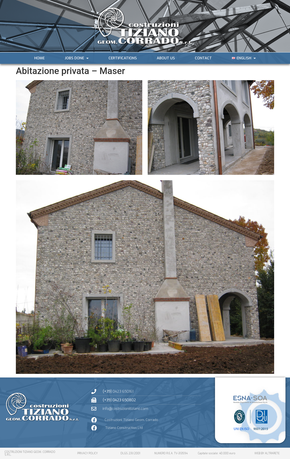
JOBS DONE (77, 58)
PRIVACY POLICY (87, 453)
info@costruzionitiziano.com (125, 408)
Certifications (123, 58)
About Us (166, 58)
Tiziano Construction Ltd (124, 427)
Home (39, 58)
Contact (203, 58)
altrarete (272, 453)
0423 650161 (123, 391)
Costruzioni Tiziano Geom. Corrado (131, 420)
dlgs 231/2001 (130, 453)
